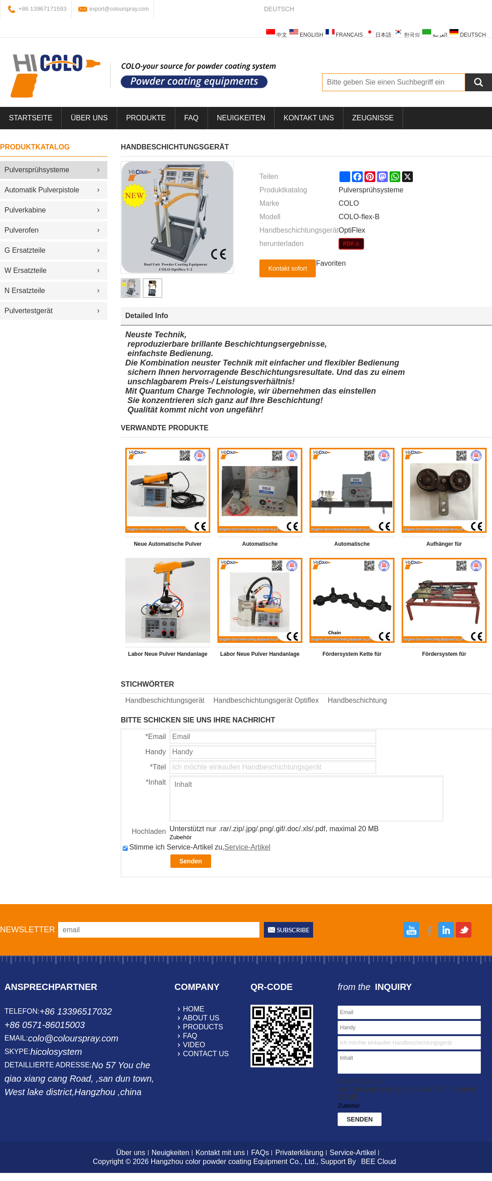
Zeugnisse (373, 118)
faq (190, 1036)
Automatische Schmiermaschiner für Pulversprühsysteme (260, 546)
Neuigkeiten (241, 118)
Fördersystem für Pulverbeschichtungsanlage (443, 656)
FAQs (260, 1152)
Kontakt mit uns (220, 1152)
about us (201, 1018)
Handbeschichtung (357, 700)
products (203, 1027)
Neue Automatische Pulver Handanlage (168, 546)
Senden (190, 861)
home (193, 1009)
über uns (89, 118)
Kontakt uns (309, 118)
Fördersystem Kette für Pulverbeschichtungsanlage (351, 656)
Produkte (146, 118)
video (194, 1045)
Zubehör (181, 837)
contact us (206, 1054)
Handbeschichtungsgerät (164, 700)
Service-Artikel (248, 847)
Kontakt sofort (287, 268)
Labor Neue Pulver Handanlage (167, 654)
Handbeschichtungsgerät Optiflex (266, 700)
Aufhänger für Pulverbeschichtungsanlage (443, 546)
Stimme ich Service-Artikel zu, (197, 847)
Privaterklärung (299, 1152)
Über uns (130, 1152)
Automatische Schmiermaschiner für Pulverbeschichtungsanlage (351, 546)
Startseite (30, 118)
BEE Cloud (378, 1161)
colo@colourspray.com (73, 1038)
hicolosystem (56, 1052)
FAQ (191, 118)
